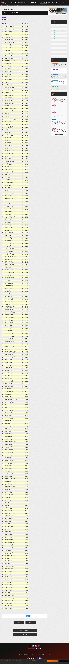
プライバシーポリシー (29, 653)
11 (54, 36)
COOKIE (33, 654)
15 (54, 28)
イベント (36, 2)
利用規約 (19, 653)
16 (54, 26)
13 (54, 32)
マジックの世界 (20, 2)
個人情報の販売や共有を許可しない (24, 654)
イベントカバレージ (43, 2)
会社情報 (43, 654)
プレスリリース (37, 654)
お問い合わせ (48, 654)
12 (54, 34)
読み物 (49, 2)
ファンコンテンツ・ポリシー (46, 653)
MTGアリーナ (54, 2)
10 (54, 38)
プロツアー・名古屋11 (12, 5)
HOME (2, 5)
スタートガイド (13, 2)
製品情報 (32, 2)
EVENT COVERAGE (6, 5)
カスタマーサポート (37, 653)
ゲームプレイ (26, 2)
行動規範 (23, 653)
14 (54, 30)
